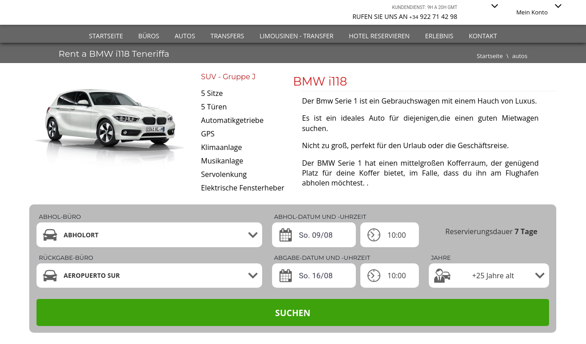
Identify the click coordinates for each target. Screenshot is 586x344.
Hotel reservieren (379, 36)
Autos (185, 36)
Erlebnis (439, 36)
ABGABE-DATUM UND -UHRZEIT (322, 257)
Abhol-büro (60, 216)
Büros (148, 36)
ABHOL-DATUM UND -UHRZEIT (320, 216)
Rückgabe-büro (66, 257)
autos (519, 56)
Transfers (227, 36)
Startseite (106, 36)
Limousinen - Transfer (296, 36)
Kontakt (483, 36)
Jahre (441, 257)
